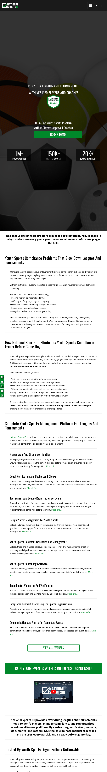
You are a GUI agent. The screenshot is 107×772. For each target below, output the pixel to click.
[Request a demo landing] (58, 134)
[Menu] (90, 5)
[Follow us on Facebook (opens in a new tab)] (2, 377)
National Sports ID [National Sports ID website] (18, 437)
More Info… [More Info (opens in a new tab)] (51, 466)
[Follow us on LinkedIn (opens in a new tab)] (2, 386)
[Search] (96, 5)
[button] (53, 702)
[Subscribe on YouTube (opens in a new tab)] (2, 390)
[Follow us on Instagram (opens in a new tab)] (2, 395)
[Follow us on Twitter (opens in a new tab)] (2, 381)
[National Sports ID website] (10, 5)
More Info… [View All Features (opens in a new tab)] (86, 612)
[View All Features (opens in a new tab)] (53, 647)
